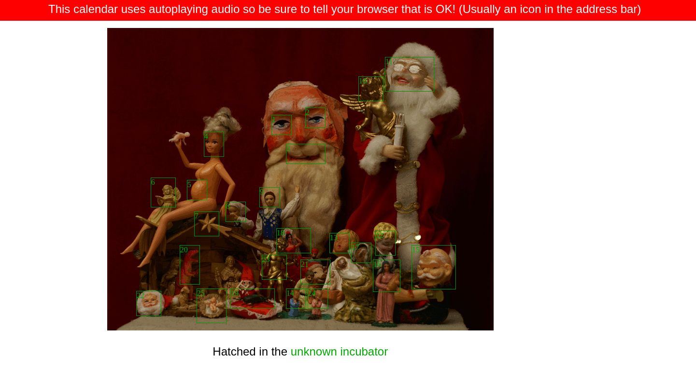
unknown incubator (339, 351)
